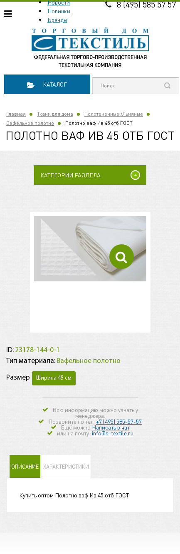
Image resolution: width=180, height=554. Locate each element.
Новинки (58, 11)
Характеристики (66, 466)
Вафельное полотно (30, 123)
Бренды (57, 19)
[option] (90, 248)
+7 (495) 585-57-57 (119, 421)
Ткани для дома (55, 114)
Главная (16, 114)
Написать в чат (111, 427)
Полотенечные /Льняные (113, 114)
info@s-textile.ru (112, 433)
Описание (25, 466)
